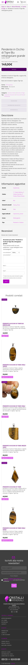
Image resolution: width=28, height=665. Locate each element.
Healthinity (16, 188)
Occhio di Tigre (21, 93)
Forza (22, 95)
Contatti (3, 624)
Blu (14, 200)
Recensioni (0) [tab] (14, 109)
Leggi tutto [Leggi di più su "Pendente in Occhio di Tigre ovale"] (5, 416)
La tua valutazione (7, 252)
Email (4, 270)
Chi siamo (4, 620)
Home (3, 6)
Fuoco (14, 205)
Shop (8, 6)
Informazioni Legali (7, 654)
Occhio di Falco (12, 93)
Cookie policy (5, 641)
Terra (18, 205)
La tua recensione (7, 254)
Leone (21, 213)
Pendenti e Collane (18, 222)
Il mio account (5, 634)
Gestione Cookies (6, 645)
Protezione (7, 96)
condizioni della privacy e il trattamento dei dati (12, 579)
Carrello (4, 632)
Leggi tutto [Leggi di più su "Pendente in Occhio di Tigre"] (5, 499)
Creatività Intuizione (9, 95)
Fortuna (18, 95)
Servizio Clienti (6, 652)
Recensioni (4, 622)
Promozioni (4, 630)
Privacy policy (5, 643)
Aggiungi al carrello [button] (7, 377)
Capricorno (16, 213)
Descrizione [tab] (14, 100)
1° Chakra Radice (17, 192)
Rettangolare (9, 85)
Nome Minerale (16, 6)
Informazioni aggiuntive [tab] (14, 105)
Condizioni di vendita (7, 655)
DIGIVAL (13, 663)
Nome (4, 265)
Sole (14, 209)
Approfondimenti (6, 618)
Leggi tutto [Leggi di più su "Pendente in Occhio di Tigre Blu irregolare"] (5, 336)
